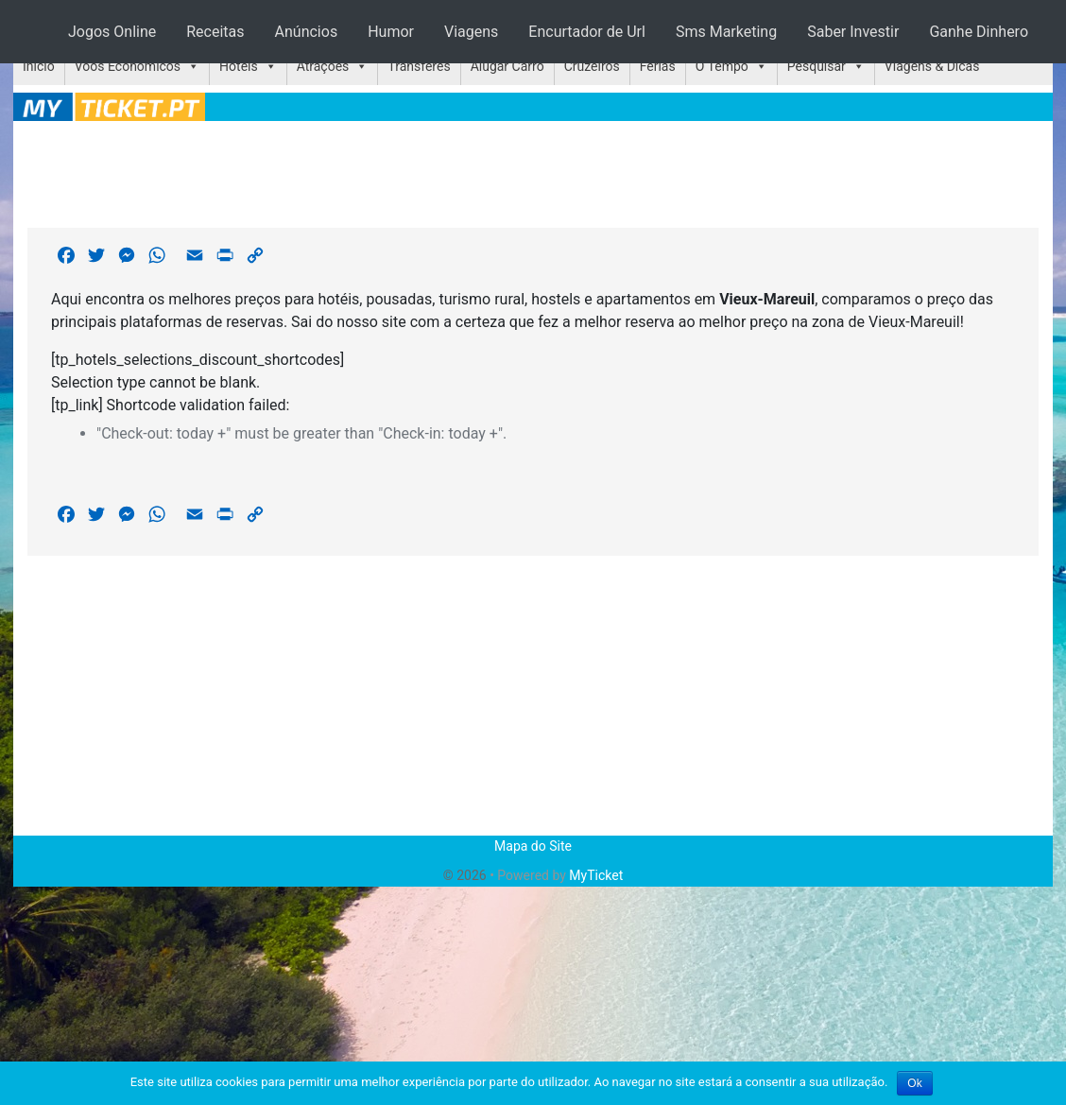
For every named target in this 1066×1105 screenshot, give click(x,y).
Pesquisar (816, 66)
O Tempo (722, 66)
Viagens (471, 32)
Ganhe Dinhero (978, 32)
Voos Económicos (128, 66)
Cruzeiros (592, 66)
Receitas (215, 32)
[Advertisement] (533, 171)
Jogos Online (112, 32)
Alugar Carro (507, 66)
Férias (658, 66)
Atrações (323, 66)
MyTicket (596, 875)
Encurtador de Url (586, 32)
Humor (391, 32)
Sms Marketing (726, 32)
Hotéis (238, 66)
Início (39, 66)
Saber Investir (853, 32)
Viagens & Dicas (932, 66)
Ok (914, 1083)
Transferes (418, 66)
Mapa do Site (533, 846)
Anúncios (306, 32)
